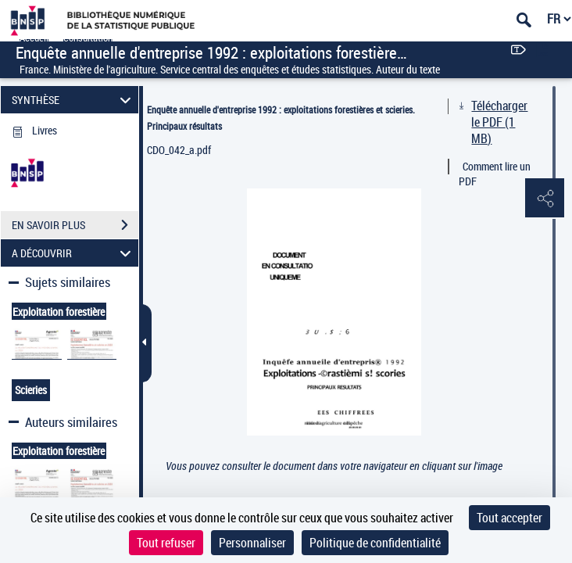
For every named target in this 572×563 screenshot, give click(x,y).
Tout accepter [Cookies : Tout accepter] (509, 517)
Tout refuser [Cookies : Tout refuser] (166, 542)
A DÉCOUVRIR (74, 253)
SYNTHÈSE (74, 99)
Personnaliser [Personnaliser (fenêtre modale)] (252, 542)
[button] (544, 198)
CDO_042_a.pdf (179, 149)
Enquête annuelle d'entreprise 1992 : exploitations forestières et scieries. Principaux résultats (281, 117)
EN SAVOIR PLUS (75, 225)
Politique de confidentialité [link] (375, 542)
